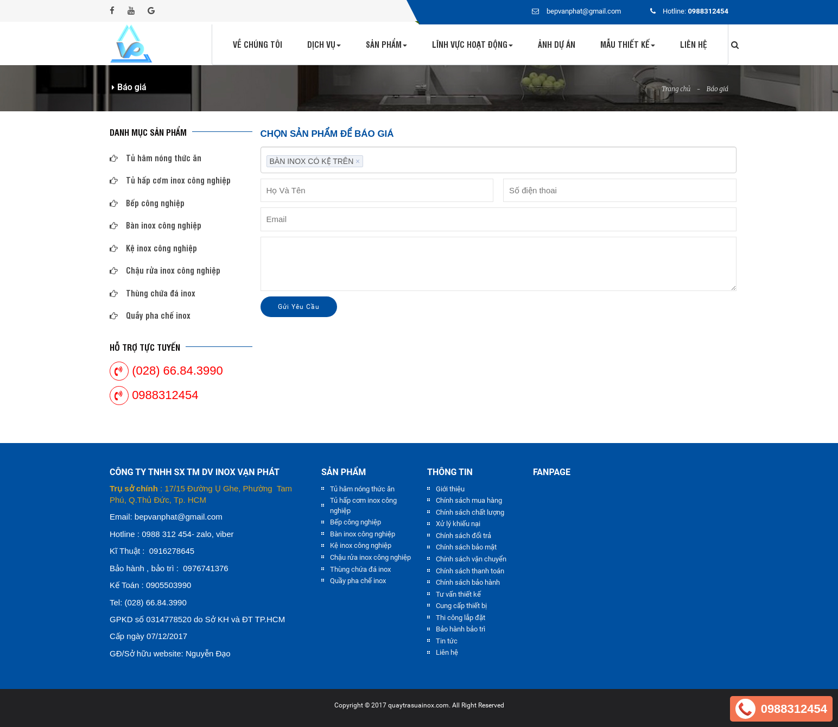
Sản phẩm (386, 44)
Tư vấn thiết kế (458, 594)
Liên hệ (693, 44)
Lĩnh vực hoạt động (472, 44)
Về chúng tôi (257, 44)
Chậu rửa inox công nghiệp (165, 270)
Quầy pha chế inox (150, 315)
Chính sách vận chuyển (471, 559)
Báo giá (717, 89)
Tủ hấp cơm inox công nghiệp (170, 180)
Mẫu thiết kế (627, 44)
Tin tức (447, 641)
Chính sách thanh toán (470, 571)
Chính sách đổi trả (463, 536)
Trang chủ (676, 89)
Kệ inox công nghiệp (153, 248)
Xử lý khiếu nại (458, 524)
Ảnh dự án (556, 44)
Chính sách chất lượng (470, 512)
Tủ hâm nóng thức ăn (155, 157)
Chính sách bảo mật (466, 547)
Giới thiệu (450, 489)
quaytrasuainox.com (418, 705)
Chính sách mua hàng (469, 500)
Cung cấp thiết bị (461, 606)
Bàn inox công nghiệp (155, 225)
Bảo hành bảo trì (460, 629)
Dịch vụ (324, 44)
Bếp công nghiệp (147, 202)
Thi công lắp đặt (460, 618)
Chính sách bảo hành (468, 582)
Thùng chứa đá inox (152, 293)
